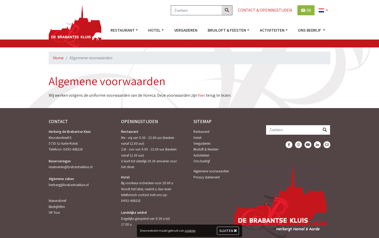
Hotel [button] (154, 30)
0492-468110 (73, 149)
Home (58, 58)
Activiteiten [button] (272, 30)
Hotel (197, 137)
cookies (190, 230)
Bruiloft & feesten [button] (227, 30)
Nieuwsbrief (57, 200)
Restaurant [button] (123, 30)
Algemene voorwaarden (211, 171)
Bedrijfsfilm (57, 206)
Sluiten (228, 230)
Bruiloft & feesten (205, 149)
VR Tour (54, 212)
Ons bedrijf (201, 161)
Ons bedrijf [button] (310, 30)
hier (201, 95)
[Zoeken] (196, 10)
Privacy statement (206, 177)
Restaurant (201, 131)
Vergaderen (185, 30)
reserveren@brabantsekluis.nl (71, 166)
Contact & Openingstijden (265, 10)
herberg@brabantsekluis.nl (69, 184)
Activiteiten (201, 155)
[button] (321, 10)
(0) (306, 10)
